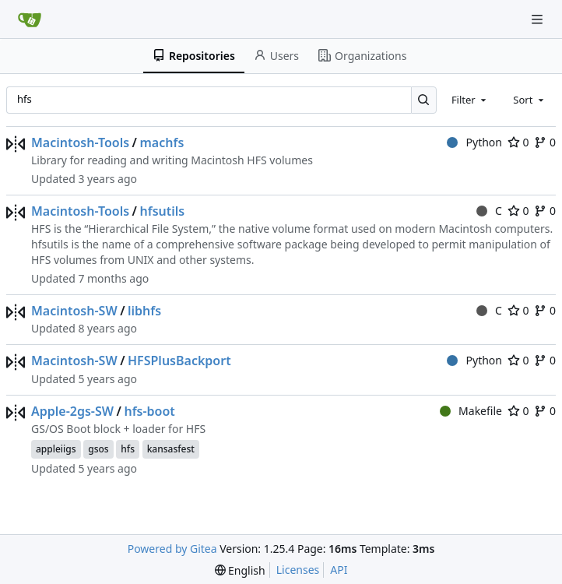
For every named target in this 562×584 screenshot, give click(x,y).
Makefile (471, 410)
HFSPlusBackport (179, 360)
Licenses (298, 569)
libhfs (144, 310)
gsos (98, 449)
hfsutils (161, 211)
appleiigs (56, 449)
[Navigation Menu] (538, 19)
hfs (128, 449)
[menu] (240, 570)
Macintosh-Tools (80, 142)
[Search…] (424, 100)
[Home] (29, 19)
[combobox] (470, 99)
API (338, 569)
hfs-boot (149, 411)
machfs (161, 142)
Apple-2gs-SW (72, 411)
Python (474, 142)
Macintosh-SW (74, 310)
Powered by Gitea (172, 548)
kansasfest (171, 449)
